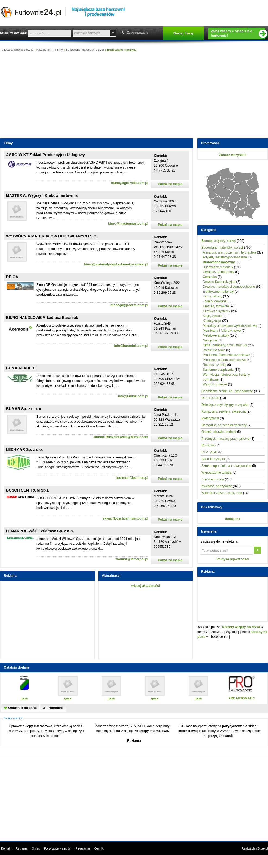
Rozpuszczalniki (214, 365)
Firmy (59, 49)
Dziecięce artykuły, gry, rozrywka (224, 405)
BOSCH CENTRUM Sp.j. (27, 490)
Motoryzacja (210, 418)
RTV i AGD (209, 452)
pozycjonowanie (221, 736)
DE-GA (12, 277)
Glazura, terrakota (216, 306)
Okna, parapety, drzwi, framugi (225, 345)
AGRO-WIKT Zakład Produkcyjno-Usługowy (45, 155)
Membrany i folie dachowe (222, 330)
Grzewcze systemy (216, 311)
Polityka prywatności (232, 559)
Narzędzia (210, 340)
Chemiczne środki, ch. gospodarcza (227, 391)
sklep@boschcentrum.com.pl (125, 518)
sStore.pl (262, 848)
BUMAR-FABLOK (21, 368)
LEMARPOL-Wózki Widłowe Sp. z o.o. (40, 531)
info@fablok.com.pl (133, 396)
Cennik (99, 848)
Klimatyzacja (212, 321)
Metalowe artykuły (216, 335)
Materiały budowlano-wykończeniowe (230, 326)
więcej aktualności (145, 585)
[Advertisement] (134, 96)
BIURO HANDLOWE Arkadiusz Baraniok (42, 317)
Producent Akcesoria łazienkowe (226, 355)
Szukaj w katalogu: (13, 32)
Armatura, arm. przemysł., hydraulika (229, 252)
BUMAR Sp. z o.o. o (23, 409)
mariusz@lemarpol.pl (131, 559)
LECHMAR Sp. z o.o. (24, 449)
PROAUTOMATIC (242, 698)
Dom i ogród (210, 398)
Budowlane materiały (218, 267)
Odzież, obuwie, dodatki (218, 432)
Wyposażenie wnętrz (216, 472)
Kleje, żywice (212, 316)
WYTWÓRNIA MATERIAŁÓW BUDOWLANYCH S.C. (51, 236)
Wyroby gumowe (215, 384)
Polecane (55, 708)
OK (258, 551)
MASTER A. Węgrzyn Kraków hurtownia (42, 195)
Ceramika (210, 277)
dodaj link (232, 519)
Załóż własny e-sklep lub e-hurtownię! (238, 34)
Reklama (134, 741)
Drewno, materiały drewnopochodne (229, 287)
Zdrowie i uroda (212, 479)
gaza (24, 698)
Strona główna (23, 49)
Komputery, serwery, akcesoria (223, 411)
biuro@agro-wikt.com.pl (129, 183)
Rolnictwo (208, 445)
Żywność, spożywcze (216, 486)
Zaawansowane (137, 32)
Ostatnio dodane (22, 708)
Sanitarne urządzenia (218, 370)
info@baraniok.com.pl (131, 346)
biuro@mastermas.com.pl (128, 224)
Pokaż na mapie (170, 184)
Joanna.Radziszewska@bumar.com (120, 437)
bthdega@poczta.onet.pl (129, 305)
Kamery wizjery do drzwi (241, 627)
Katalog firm (44, 49)
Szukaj (122, 33)
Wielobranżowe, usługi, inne (221, 493)
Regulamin (83, 848)
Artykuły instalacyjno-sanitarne (225, 257)
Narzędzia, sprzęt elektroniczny (224, 425)
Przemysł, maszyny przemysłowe (225, 439)
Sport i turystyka (213, 459)
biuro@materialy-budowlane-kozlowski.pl (116, 264)
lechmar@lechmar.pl (132, 478)
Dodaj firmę (183, 33)
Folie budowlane (214, 301)
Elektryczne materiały (218, 291)
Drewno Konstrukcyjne (219, 282)
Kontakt (6, 848)
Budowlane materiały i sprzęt (85, 49)
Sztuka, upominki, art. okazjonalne (226, 466)
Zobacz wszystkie (233, 155)
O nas (36, 848)
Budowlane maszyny (219, 262)
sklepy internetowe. (154, 731)
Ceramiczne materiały (218, 272)
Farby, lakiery (212, 296)
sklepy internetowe (37, 726)
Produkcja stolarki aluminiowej (225, 360)
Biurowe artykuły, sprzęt (218, 241)
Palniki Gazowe (214, 350)
